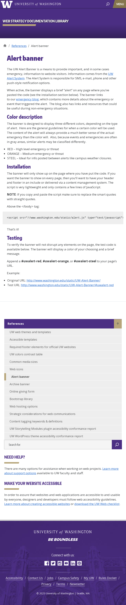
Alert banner (20, 377)
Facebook (46, 563)
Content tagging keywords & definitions (36, 421)
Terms (60, 584)
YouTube (66, 563)
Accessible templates (23, 339)
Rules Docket (108, 578)
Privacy (46, 584)
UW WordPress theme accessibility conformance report (46, 436)
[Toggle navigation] (120, 4)
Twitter (53, 563)
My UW (89, 578)
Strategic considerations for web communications (42, 414)
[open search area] (108, 4)
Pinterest (79, 563)
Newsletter (77, 584)
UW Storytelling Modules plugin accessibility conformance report (53, 429)
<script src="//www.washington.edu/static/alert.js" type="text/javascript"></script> (65, 217)
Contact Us (35, 578)
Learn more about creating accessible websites (37, 504)
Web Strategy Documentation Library (5, 44)
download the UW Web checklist (96, 504)
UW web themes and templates (30, 332)
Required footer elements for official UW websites (43, 347)
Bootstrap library (21, 399)
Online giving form (22, 391)
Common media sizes (24, 362)
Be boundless (63, 540)
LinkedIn (72, 563)
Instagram (59, 563)
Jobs (50, 578)
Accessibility (14, 578)
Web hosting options (24, 406)
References (19, 46)
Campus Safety (68, 578)
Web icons (16, 369)
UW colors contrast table (26, 354)
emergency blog (27, 99)
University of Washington (7, 4)
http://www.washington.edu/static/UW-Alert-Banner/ (63, 280)
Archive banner (20, 384)
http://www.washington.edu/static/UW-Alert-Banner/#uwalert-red (67, 285)
